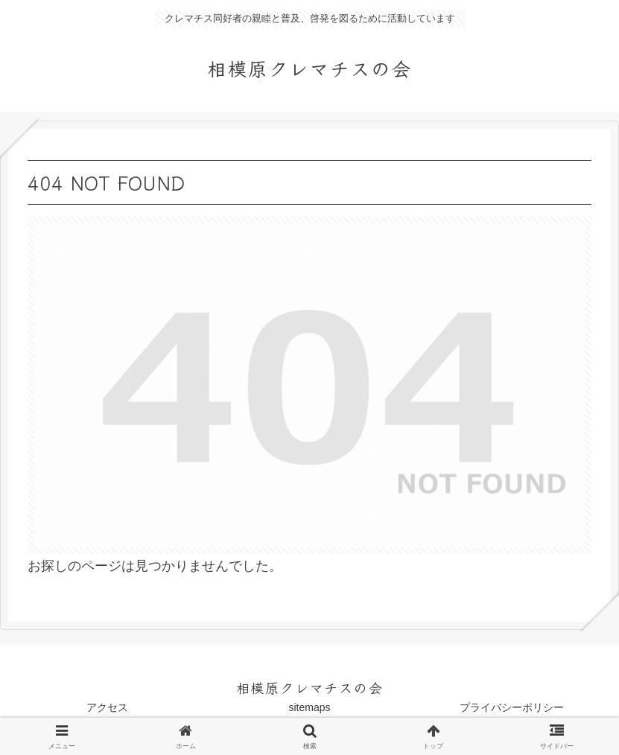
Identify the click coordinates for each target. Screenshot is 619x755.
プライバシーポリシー (512, 707)
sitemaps (309, 707)
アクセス (107, 707)
